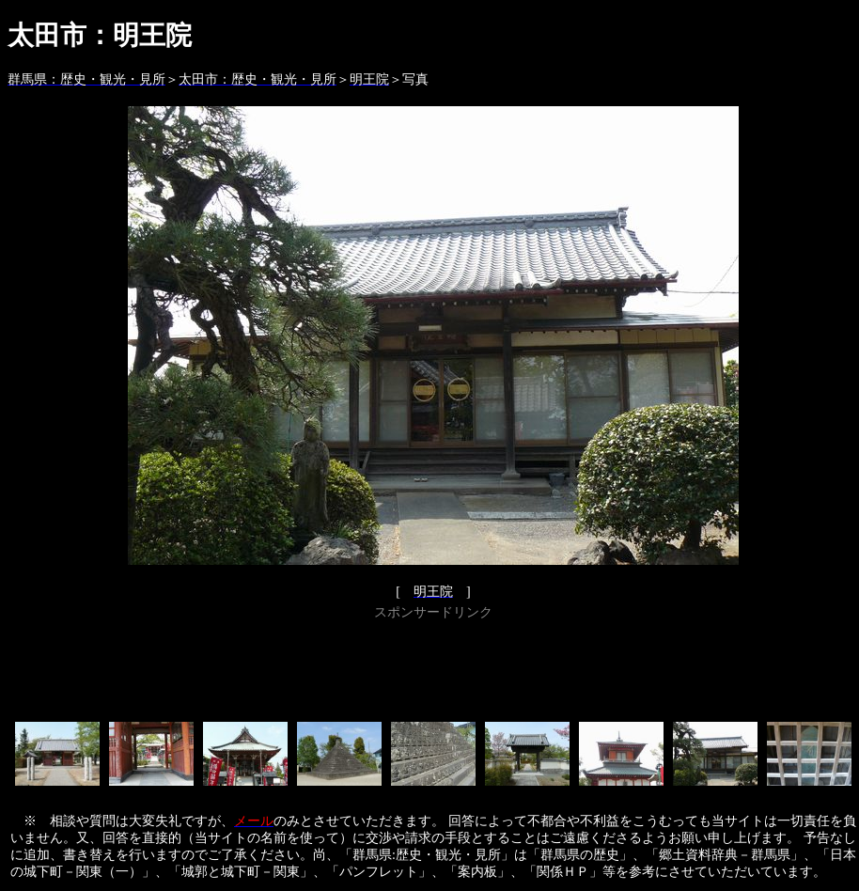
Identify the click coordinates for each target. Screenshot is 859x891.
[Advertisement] (433, 667)
